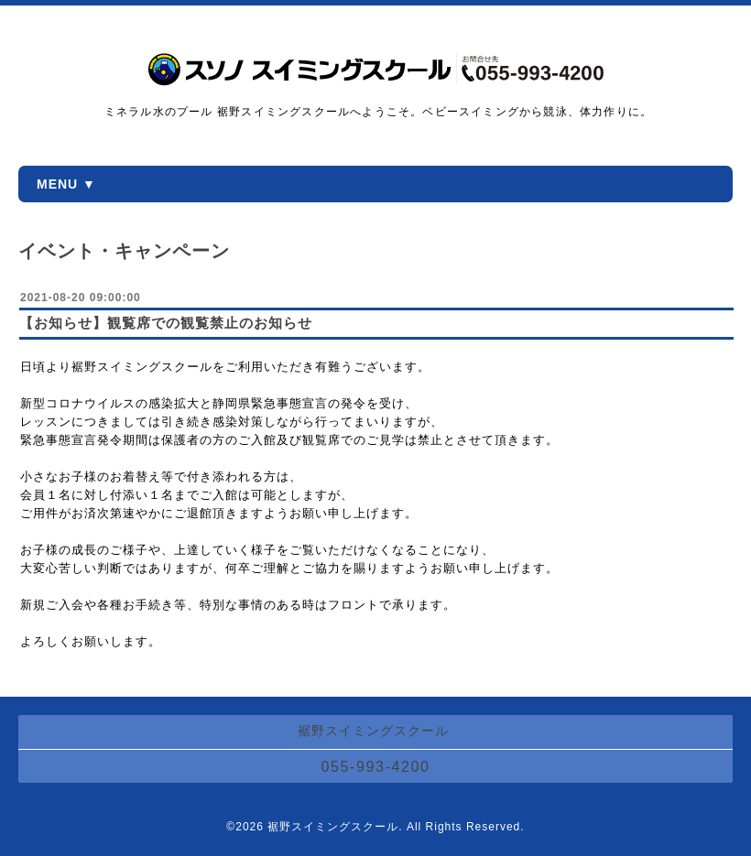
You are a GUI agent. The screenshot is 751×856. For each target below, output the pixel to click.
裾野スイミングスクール (332, 826)
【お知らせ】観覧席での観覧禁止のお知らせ (165, 322)
